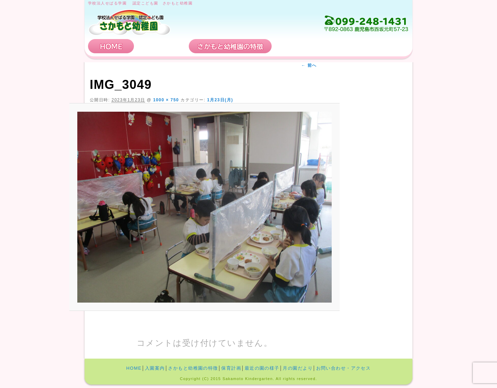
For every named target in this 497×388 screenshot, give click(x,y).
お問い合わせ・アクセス (367, 46)
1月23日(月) (220, 100)
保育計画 (298, 46)
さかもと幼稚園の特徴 (230, 46)
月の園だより (298, 368)
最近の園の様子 (262, 368)
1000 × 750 (166, 100)
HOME (111, 46)
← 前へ (309, 65)
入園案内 (161, 46)
